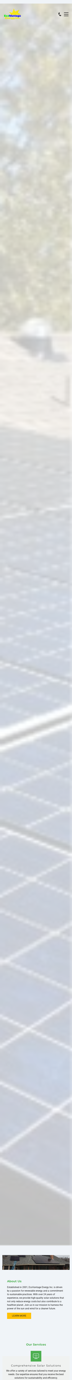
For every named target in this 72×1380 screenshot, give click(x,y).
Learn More (19, 1315)
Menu (66, 12)
